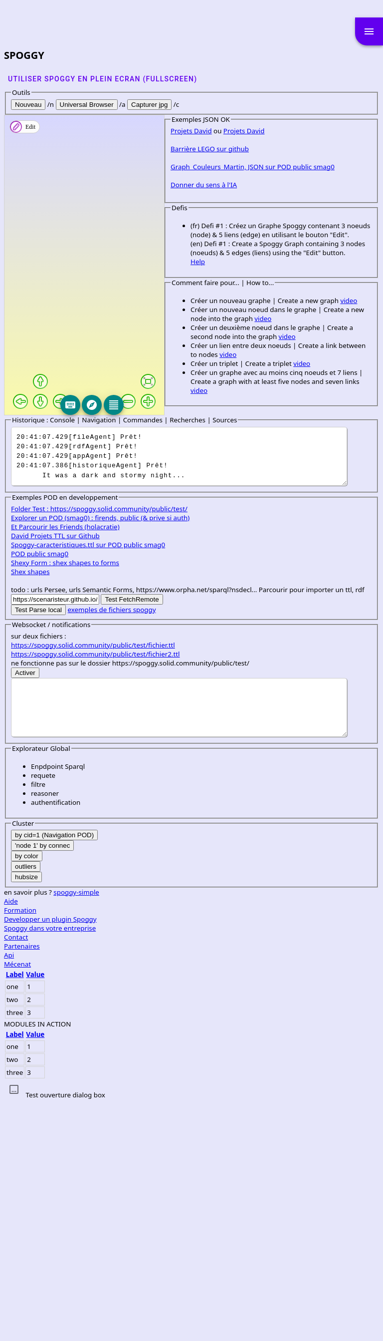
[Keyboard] (146, 405)
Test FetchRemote (132, 837)
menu (369, 31)
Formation (20, 1147)
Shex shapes (30, 809)
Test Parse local (38, 847)
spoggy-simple (76, 1129)
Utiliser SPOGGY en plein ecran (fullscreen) (102, 79)
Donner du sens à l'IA (44, 485)
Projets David (31, 431)
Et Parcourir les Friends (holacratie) (65, 764)
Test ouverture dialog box (65, 1332)
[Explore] (167, 405)
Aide (11, 1138)
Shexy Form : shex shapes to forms (65, 800)
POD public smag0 (39, 791)
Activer (25, 910)
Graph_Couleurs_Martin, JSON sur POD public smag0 (93, 467)
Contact (16, 1174)
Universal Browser (87, 104)
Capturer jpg (149, 104)
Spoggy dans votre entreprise (50, 1165)
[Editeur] (188, 405)
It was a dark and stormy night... (179, 694)
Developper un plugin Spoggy (50, 1156)
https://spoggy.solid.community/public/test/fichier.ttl (93, 882)
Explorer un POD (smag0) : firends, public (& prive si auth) (100, 755)
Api (9, 1192)
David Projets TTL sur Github (55, 773)
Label (15, 1212)
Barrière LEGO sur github (50, 449)
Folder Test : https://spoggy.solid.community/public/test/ (99, 746)
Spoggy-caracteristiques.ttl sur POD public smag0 (88, 782)
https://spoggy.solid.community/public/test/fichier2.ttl (95, 891)
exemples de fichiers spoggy (112, 847)
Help (38, 544)
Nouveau (28, 104)
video (189, 583)
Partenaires (22, 1183)
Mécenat (17, 1201)
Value (35, 1212)
